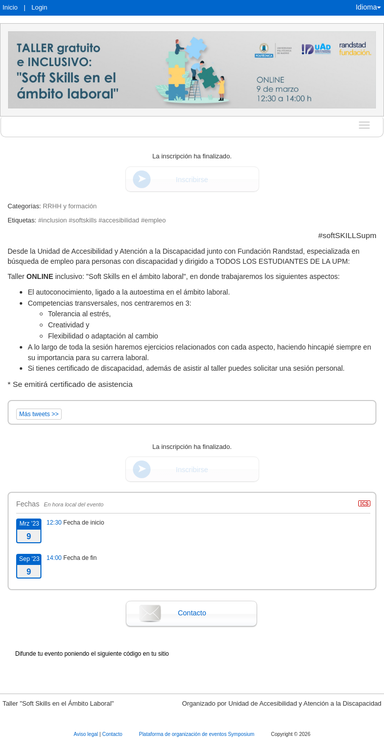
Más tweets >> (39, 414)
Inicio (10, 7)
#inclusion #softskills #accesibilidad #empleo (102, 220)
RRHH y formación (70, 206)
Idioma (368, 7)
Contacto (192, 613)
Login (39, 7)
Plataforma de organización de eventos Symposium (197, 734)
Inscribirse (192, 180)
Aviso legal (87, 734)
